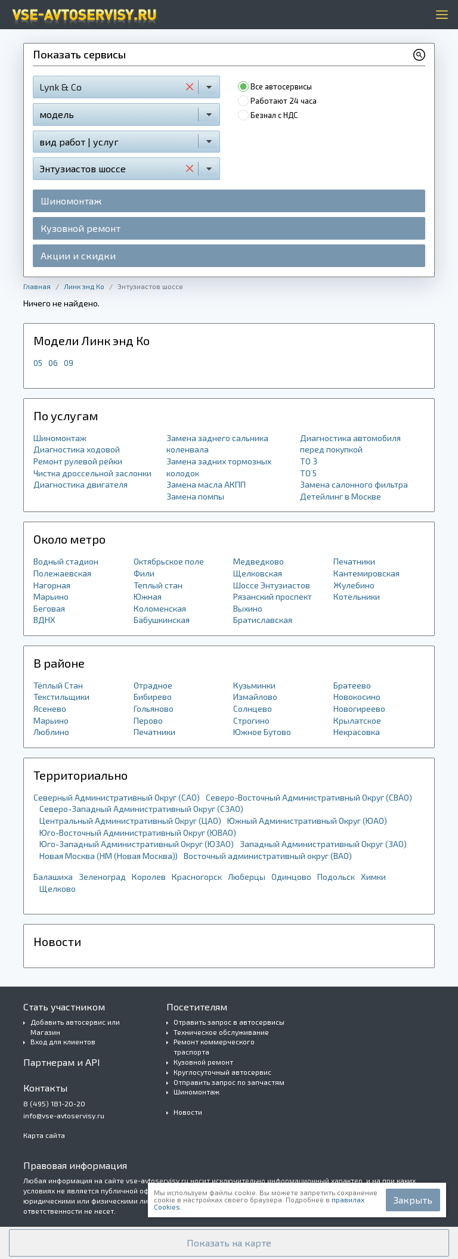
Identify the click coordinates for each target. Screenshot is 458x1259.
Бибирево (153, 696)
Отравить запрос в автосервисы (229, 1022)
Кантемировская (366, 573)
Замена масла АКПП (206, 484)
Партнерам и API (61, 1062)
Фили (144, 573)
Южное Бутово (262, 732)
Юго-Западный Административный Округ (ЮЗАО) (136, 844)
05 (37, 363)
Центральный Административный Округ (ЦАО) (130, 820)
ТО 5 (308, 473)
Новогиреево (359, 708)
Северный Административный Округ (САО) (116, 797)
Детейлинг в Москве (340, 496)
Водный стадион (65, 561)
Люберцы (246, 877)
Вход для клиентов (62, 1041)
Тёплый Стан (58, 685)
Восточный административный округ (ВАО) (268, 856)
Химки (373, 877)
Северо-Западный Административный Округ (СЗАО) (141, 809)
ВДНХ (44, 620)
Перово (148, 720)
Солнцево (252, 708)
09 (68, 363)
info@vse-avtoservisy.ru (63, 1115)
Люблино (51, 732)
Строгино (251, 720)
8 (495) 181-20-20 (54, 1103)
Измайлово (255, 696)
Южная (148, 596)
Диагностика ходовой (76, 449)
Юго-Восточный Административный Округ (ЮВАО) (137, 832)
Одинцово (291, 877)
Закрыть (413, 1199)
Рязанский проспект (272, 596)
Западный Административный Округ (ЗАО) (323, 844)
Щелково (57, 888)
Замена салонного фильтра (354, 484)
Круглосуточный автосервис (222, 1072)
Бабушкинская (162, 620)
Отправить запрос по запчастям (229, 1082)
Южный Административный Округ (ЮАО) (307, 820)
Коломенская (160, 608)
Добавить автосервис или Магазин (75, 1027)
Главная (37, 286)
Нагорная (51, 585)
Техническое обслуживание (221, 1032)
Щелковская (257, 573)
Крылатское (357, 720)
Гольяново (154, 708)
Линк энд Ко (84, 286)
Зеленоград (102, 877)
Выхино (247, 608)
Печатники (354, 561)
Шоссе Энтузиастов (271, 585)
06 (53, 363)
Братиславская (262, 620)
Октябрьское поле (169, 561)
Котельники (356, 596)
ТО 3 (308, 461)
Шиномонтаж (71, 200)
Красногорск (197, 877)
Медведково (258, 561)
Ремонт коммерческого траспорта (214, 1046)
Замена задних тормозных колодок (218, 467)
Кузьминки (254, 685)
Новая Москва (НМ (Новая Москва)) (108, 856)
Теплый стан (158, 585)
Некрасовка (356, 732)
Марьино (51, 596)
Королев (149, 877)
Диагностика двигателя (80, 484)
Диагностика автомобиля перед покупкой (350, 444)
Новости (188, 1112)
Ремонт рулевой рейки (77, 461)
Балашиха (53, 877)
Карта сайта (44, 1135)
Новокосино (356, 696)
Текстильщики (61, 696)
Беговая (49, 608)
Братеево (352, 685)
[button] (229, 1243)
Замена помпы (195, 496)
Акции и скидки (78, 255)
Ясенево (49, 708)
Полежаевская (62, 573)
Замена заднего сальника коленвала (217, 444)
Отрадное (153, 685)
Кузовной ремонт (80, 228)
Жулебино (354, 585)
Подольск (336, 877)
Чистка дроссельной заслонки (92, 473)
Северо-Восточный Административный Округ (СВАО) (309, 797)
